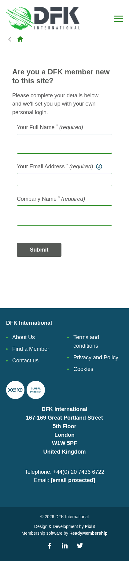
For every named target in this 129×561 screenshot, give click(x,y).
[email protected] (73, 480)
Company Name (51, 198)
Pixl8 (90, 526)
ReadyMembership (88, 533)
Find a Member (30, 349)
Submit (39, 250)
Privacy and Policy (95, 357)
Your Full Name (50, 126)
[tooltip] (99, 167)
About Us (23, 337)
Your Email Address (60, 167)
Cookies (83, 369)
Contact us (25, 360)
